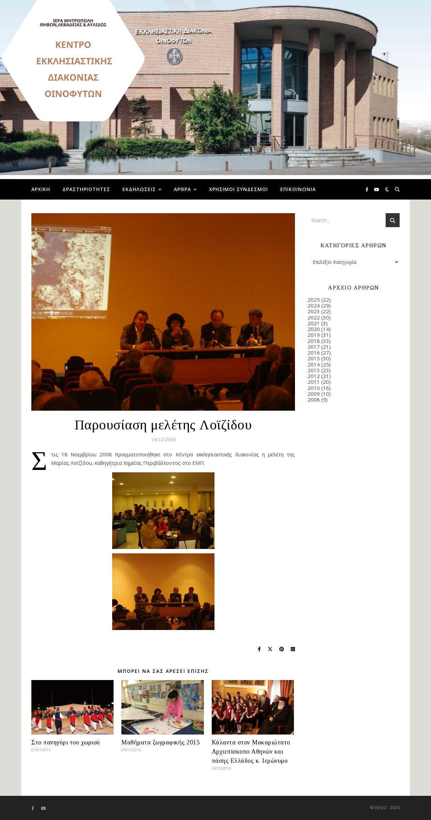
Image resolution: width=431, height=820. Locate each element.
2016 (314, 352)
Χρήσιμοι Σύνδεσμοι (238, 189)
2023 (314, 311)
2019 (314, 334)
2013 (314, 370)
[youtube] (376, 189)
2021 (314, 323)
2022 (314, 317)
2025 (314, 299)
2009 (314, 393)
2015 (314, 358)
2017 (314, 346)
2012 (314, 376)
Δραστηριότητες (86, 189)
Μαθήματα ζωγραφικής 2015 (160, 742)
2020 (314, 329)
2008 (314, 399)
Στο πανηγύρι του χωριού (65, 742)
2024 (314, 305)
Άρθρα (182, 189)
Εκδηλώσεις (139, 189)
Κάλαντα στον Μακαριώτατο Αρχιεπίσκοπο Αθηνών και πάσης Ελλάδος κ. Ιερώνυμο (251, 751)
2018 (314, 340)
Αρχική (40, 189)
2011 (314, 381)
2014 (314, 364)
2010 (314, 387)
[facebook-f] (367, 189)
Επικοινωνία (298, 189)
